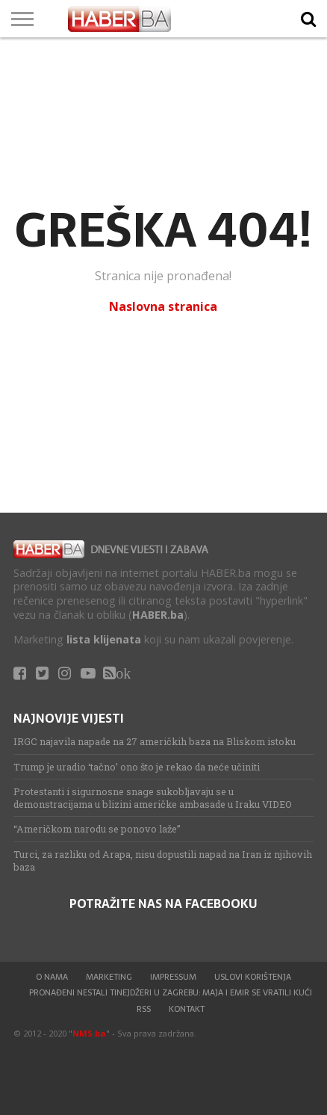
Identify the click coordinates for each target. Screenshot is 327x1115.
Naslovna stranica (163, 306)
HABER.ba (158, 615)
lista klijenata (103, 639)
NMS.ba (89, 1033)
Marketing (109, 976)
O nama (52, 976)
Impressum (173, 976)
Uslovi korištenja (252, 976)
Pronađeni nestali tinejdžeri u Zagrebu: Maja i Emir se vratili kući (170, 992)
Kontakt (187, 1009)
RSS (144, 1009)
